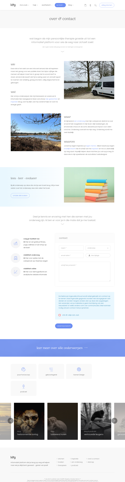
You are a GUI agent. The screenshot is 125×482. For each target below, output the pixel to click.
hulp (34, 5)
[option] (62, 404)
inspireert (95, 149)
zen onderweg (79, 121)
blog (70, 5)
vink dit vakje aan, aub (70, 315)
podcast (74, 448)
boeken (61, 445)
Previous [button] (10, 404)
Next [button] (114, 404)
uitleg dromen (106, 5)
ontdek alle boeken (20, 195)
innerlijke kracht (69, 149)
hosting (71, 475)
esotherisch (46, 5)
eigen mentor (91, 146)
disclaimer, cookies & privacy (59, 475)
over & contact (93, 442)
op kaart (59, 5)
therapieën (62, 448)
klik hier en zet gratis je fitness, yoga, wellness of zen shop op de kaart (35, 245)
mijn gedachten (51, 99)
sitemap (91, 445)
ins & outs (23, 5)
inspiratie (14, 102)
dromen (61, 442)
